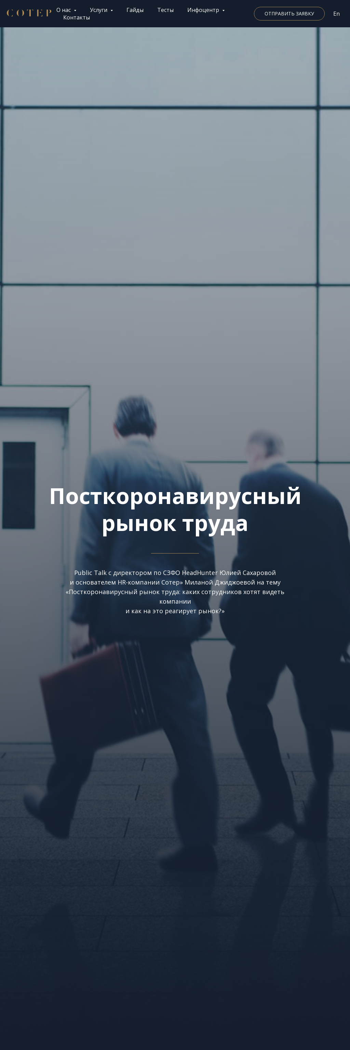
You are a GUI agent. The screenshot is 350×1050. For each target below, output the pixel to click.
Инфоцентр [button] (203, 10)
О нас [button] (64, 10)
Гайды (135, 10)
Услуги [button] (99, 10)
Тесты (165, 10)
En (336, 13)
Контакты (76, 17)
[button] (289, 13)
